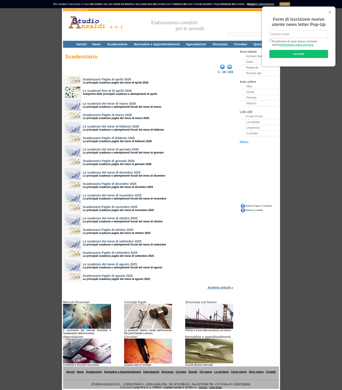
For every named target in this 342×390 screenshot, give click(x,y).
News (96, 44)
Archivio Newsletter (258, 56)
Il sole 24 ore (254, 116)
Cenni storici (239, 371)
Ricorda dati (253, 73)
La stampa (253, 122)
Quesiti (192, 371)
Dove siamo (256, 371)
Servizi (81, 44)
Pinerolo (251, 97)
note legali (216, 387)
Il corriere (252, 133)
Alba (249, 86)
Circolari (240, 44)
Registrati (252, 67)
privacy (203, 387)
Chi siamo (206, 371)
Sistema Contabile (254, 210)
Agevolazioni (196, 44)
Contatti (271, 371)
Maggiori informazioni (260, 4)
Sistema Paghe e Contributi (258, 206)
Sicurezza (219, 44)
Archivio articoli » (220, 287)
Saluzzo (251, 103)
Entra (249, 61)
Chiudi (285, 4)
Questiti (260, 44)
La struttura (221, 371)
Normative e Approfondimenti (157, 44)
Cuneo (250, 92)
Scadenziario (117, 44)
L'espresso (253, 127)
